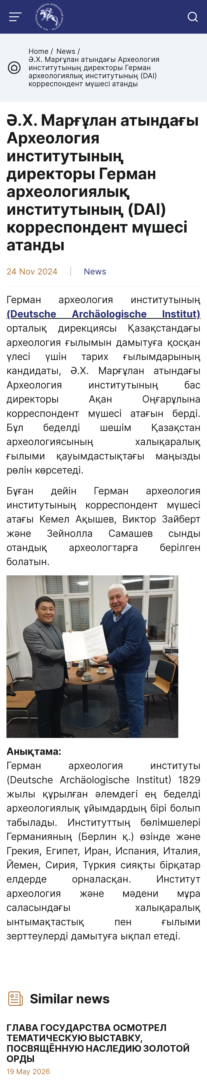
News (65, 51)
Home (40, 51)
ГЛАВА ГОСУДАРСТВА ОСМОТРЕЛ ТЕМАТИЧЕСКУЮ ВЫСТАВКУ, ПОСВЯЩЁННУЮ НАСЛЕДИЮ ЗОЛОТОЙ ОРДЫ (97, 1043)
